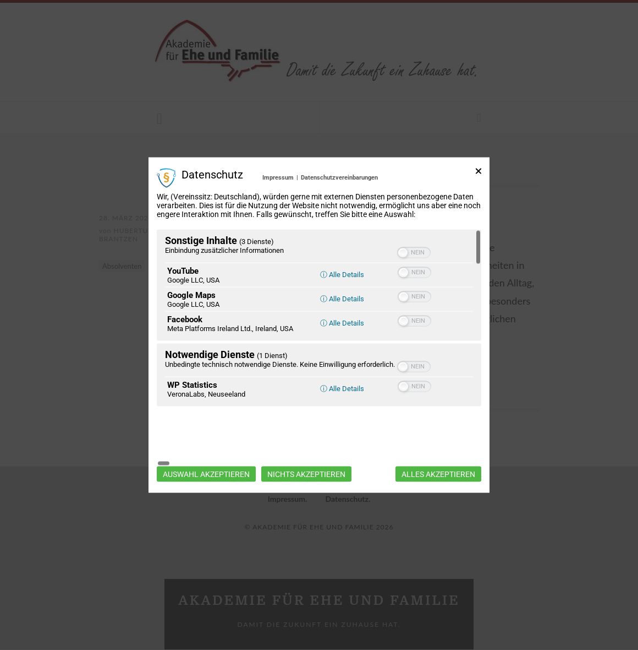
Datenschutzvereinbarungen (339, 206)
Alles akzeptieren (438, 445)
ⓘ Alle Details (342, 303)
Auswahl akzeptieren (206, 445)
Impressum (278, 206)
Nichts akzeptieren (306, 445)
